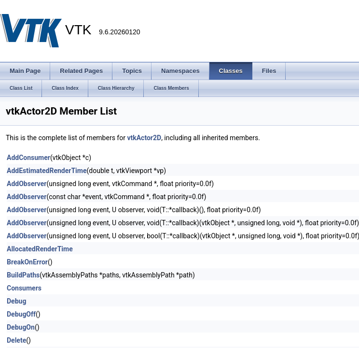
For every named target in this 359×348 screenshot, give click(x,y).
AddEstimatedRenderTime (47, 170)
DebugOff (21, 314)
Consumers (24, 288)
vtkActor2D (144, 138)
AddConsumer (28, 157)
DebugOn (21, 327)
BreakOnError (27, 262)
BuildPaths (23, 275)
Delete (16, 340)
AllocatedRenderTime (40, 249)
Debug (16, 301)
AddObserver (26, 184)
